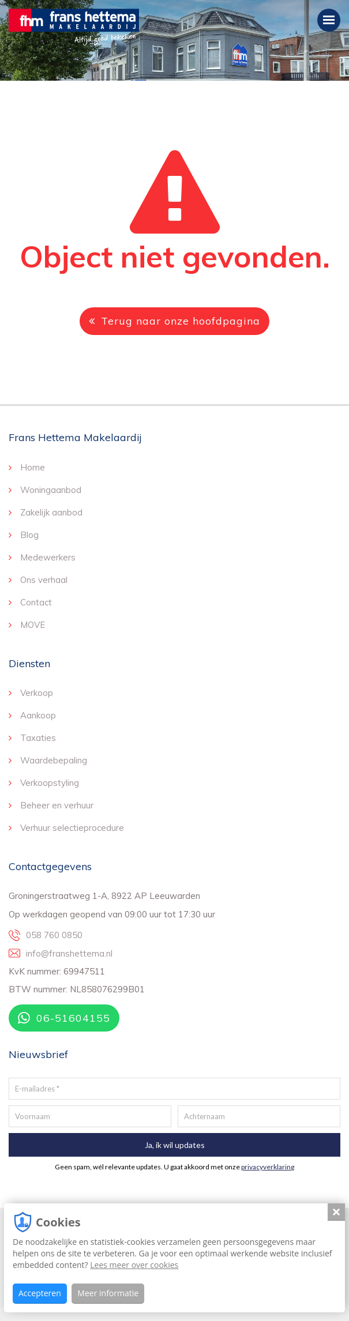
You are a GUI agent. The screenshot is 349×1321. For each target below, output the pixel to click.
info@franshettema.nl (69, 953)
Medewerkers (48, 557)
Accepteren (39, 1293)
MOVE (32, 624)
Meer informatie (107, 1293)
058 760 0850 (54, 934)
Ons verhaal (43, 579)
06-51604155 (64, 1018)
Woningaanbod (50, 489)
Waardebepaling (53, 760)
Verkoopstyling (49, 782)
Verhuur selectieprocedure (72, 827)
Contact (36, 602)
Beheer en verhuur (56, 805)
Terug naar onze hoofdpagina (174, 321)
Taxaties (38, 737)
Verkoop (36, 692)
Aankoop (38, 715)
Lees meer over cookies (134, 1264)
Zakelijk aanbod (51, 512)
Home (32, 467)
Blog (29, 534)
